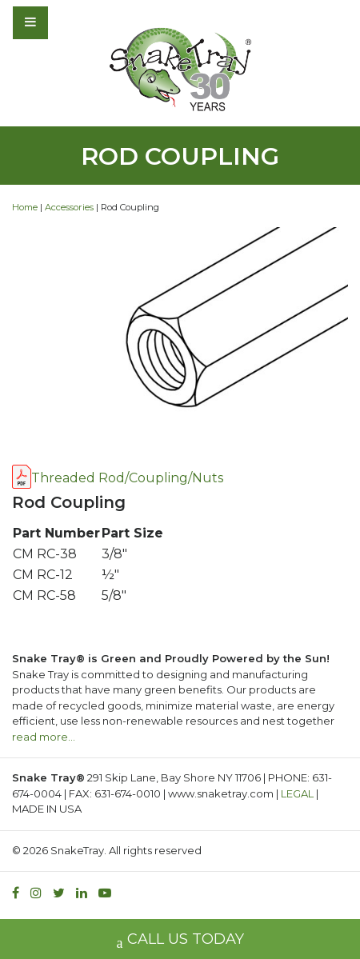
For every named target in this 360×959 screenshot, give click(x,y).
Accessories (69, 207)
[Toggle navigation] (73, 22)
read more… (43, 736)
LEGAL (297, 793)
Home (25, 207)
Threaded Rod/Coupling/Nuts (127, 477)
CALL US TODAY (180, 941)
